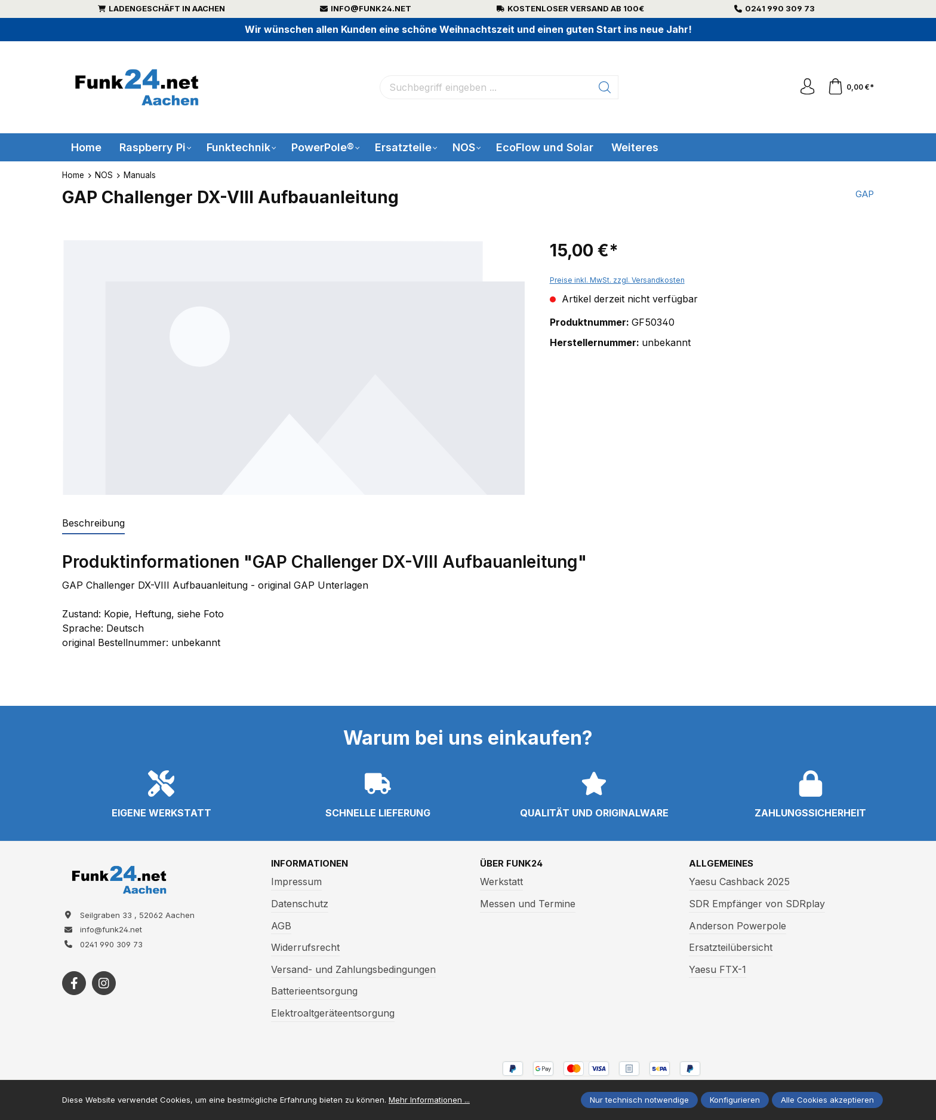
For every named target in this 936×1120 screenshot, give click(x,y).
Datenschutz (299, 904)
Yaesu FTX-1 (717, 970)
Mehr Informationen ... (429, 1099)
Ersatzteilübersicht (730, 948)
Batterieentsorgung (314, 991)
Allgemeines (723, 864)
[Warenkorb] (850, 87)
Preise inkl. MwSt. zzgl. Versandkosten (617, 280)
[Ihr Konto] (805, 87)
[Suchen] (603, 87)
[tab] (93, 523)
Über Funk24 (513, 864)
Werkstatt (501, 882)
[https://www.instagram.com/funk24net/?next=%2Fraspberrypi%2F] (104, 987)
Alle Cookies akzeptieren (827, 1099)
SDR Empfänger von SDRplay (757, 904)
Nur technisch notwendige (639, 1099)
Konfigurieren (735, 1099)
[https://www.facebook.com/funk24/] (74, 987)
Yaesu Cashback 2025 (739, 882)
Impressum (296, 882)
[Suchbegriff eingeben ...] (484, 87)
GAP (863, 195)
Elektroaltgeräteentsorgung (333, 1014)
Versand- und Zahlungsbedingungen (353, 970)
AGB (281, 926)
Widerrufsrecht (305, 948)
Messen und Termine (527, 904)
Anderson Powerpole (737, 926)
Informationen (312, 864)
